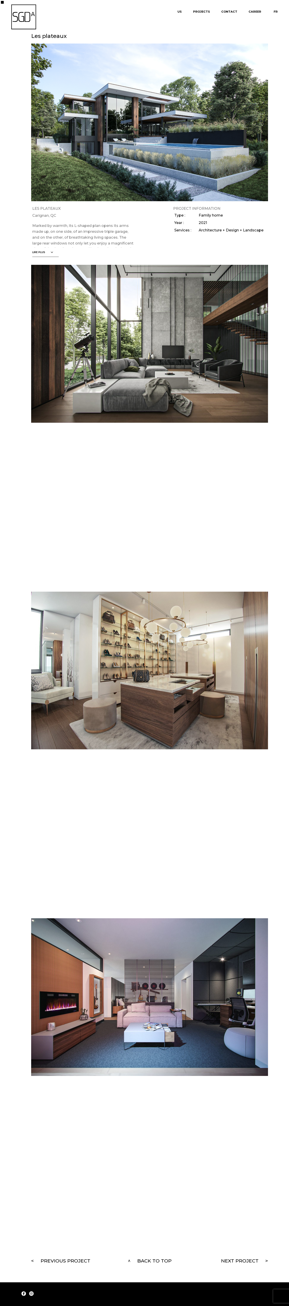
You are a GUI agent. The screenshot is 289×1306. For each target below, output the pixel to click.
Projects (201, 11)
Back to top (154, 1261)
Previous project (65, 1261)
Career (255, 11)
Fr (276, 11)
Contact (229, 11)
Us (179, 11)
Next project (240, 1261)
